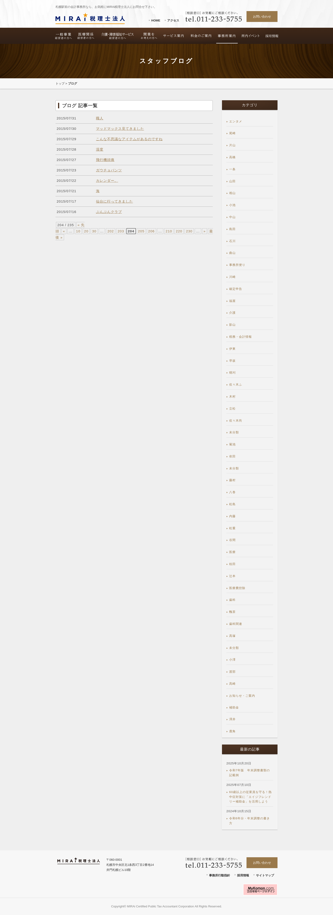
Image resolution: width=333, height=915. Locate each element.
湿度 (99, 149)
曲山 (232, 253)
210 (169, 231)
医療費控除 (237, 588)
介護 (232, 312)
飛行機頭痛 (105, 160)
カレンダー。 (107, 180)
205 (141, 231)
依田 (232, 456)
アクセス (173, 20)
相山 (232, 193)
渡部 (232, 671)
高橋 (232, 157)
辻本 (232, 576)
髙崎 (232, 683)
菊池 (232, 444)
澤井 (232, 719)
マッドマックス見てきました (120, 129)
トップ (60, 83)
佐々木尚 (235, 420)
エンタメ (235, 121)
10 (78, 231)
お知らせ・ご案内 (242, 695)
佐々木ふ (235, 384)
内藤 (232, 516)
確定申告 (235, 289)
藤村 (232, 480)
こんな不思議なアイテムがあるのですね (129, 139)
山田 (232, 181)
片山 (232, 145)
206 (151, 231)
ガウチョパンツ (109, 170)
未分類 (234, 432)
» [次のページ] (205, 231)
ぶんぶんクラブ (109, 212)
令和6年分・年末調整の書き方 (249, 821)
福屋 (232, 301)
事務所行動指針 (219, 875)
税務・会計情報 (240, 336)
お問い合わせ (262, 16)
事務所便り (237, 265)
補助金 (234, 707)
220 (179, 231)
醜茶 (232, 612)
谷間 (232, 540)
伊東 (232, 348)
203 (120, 231)
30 (94, 231)
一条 (232, 169)
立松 (232, 408)
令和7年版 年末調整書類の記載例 (249, 773)
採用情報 (243, 875)
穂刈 (232, 372)
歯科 (232, 600)
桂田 (232, 564)
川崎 (232, 277)
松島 (232, 504)
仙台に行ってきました (114, 201)
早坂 (232, 360)
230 (189, 231)
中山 (232, 217)
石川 (232, 241)
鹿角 (232, 731)
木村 (232, 396)
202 (110, 231)
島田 (232, 229)
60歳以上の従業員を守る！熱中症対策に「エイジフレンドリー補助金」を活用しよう (250, 796)
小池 (232, 205)
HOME (155, 20)
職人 (99, 118)
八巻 (232, 492)
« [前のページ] (64, 231)
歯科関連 (235, 624)
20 (86, 231)
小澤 (232, 659)
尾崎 (232, 133)
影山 (232, 324)
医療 (232, 552)
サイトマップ (265, 875)
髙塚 (232, 636)
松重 (232, 528)
